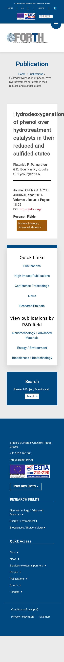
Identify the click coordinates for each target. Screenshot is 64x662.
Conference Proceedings (32, 286)
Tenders (16, 591)
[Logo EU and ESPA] (26, 16)
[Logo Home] (32, 37)
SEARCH (10, 8)
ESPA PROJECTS (25, 486)
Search (32, 396)
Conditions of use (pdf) (24, 609)
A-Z (22, 8)
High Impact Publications (32, 276)
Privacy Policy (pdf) (22, 616)
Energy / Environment (32, 348)
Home (21, 74)
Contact (41, 8)
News (32, 296)
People (15, 572)
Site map (44, 616)
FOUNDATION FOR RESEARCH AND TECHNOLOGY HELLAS (32, 3)
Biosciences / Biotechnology (32, 358)
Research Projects (32, 306)
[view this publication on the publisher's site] (30, 209)
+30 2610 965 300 (20, 453)
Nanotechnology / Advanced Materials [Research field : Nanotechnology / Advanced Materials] (30, 225)
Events (15, 585)
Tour (14, 552)
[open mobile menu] (56, 23)
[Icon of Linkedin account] (55, 8)
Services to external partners (28, 565)
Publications (36, 74)
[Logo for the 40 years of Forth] (46, 16)
